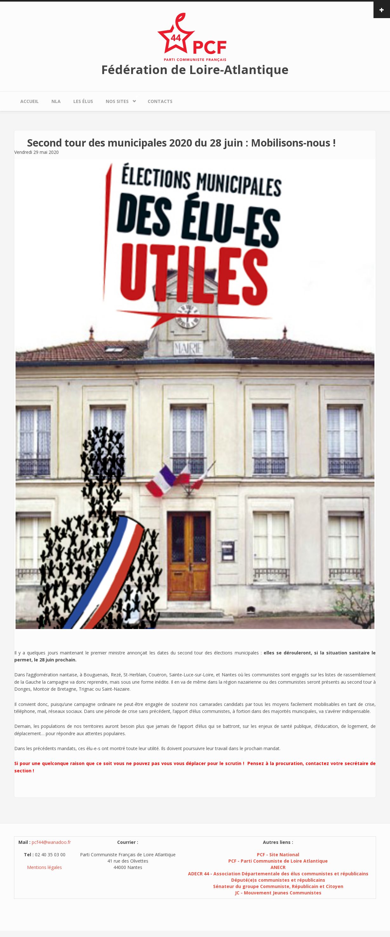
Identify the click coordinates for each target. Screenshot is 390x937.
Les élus (83, 101)
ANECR (278, 867)
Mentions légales (44, 867)
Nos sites (118, 99)
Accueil (29, 101)
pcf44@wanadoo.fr (51, 842)
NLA (56, 101)
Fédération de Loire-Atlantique (195, 69)
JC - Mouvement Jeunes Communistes (278, 893)
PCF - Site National (278, 855)
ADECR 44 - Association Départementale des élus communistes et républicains (278, 874)
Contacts (160, 101)
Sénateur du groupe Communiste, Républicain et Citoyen (278, 886)
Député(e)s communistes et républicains (278, 880)
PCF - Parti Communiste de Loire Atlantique (278, 861)
